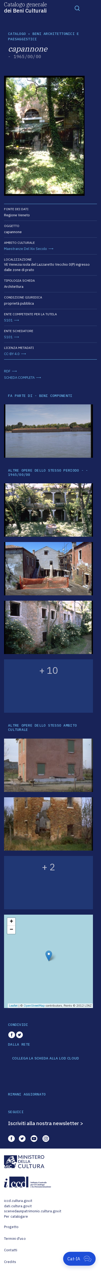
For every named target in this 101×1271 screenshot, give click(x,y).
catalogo (17, 33)
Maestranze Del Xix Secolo (25, 248)
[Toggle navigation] (77, 8)
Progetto (11, 1227)
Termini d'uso (15, 1238)
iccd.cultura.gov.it (18, 1200)
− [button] (11, 930)
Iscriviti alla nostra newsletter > (45, 1123)
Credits (10, 1262)
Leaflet (13, 1005)
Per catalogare (16, 1216)
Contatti (10, 1250)
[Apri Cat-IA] (79, 1259)
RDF (7, 371)
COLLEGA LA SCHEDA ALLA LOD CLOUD (45, 1058)
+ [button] (11, 922)
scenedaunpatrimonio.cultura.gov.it (32, 1211)
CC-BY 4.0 (12, 354)
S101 (8, 320)
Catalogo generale (25, 7)
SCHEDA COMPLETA (19, 377)
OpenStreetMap (34, 1005)
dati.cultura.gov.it (18, 1206)
